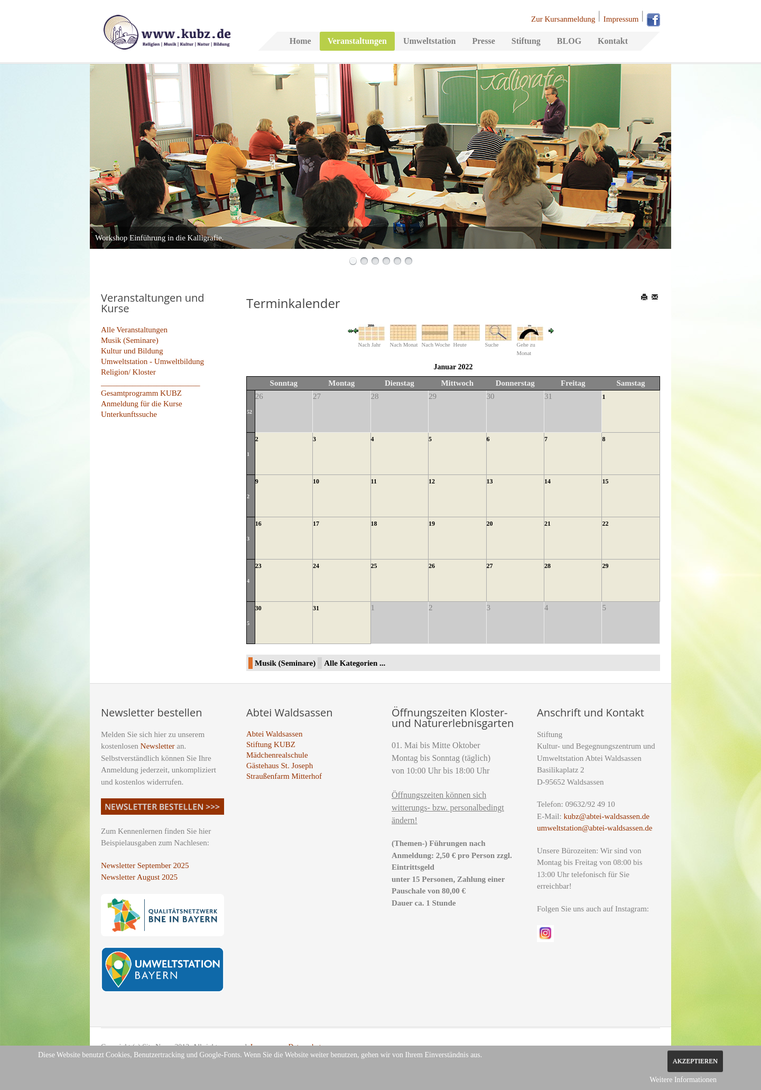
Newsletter (158, 746)
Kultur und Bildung (132, 351)
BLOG (569, 40)
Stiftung (526, 40)
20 (490, 523)
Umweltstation (429, 40)
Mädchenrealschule (277, 755)
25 (374, 566)
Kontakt (613, 40)
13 (490, 481)
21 (547, 523)
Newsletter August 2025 (139, 877)
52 (249, 412)
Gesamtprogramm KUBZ (141, 393)
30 (258, 608)
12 (432, 481)
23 (258, 566)
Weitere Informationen (683, 1080)
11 (374, 481)
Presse (483, 40)
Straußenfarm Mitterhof (284, 776)
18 (374, 523)
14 (547, 481)
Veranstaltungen (357, 40)
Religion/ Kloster (128, 372)
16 (258, 523)
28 (547, 566)
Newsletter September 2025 (145, 865)
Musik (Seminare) (130, 340)
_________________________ (150, 382)
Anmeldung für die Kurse (141, 403)
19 (432, 523)
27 (490, 566)
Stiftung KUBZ (270, 744)
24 (316, 566)
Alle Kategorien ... (354, 663)
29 (605, 566)
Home (300, 40)
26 (432, 566)
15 (605, 481)
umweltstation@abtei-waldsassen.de (594, 828)
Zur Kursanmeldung (563, 19)
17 (316, 523)
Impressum (621, 19)
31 (316, 608)
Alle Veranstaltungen (134, 329)
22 (605, 523)
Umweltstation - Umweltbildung (152, 361)
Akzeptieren (695, 1061)
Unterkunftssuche (129, 414)
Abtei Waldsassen (274, 734)
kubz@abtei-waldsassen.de (606, 816)
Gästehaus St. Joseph (279, 765)
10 (316, 481)
